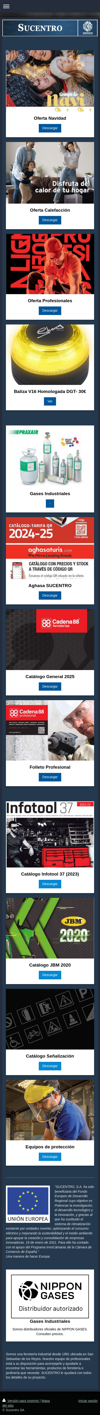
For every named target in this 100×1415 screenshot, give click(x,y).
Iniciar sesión (88, 1401)
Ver (50, 401)
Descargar (50, 128)
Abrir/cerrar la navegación (50, 6)
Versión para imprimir (21, 1401)
